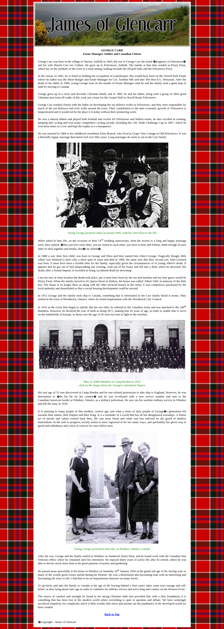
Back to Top (111, 614)
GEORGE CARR (112, 50)
